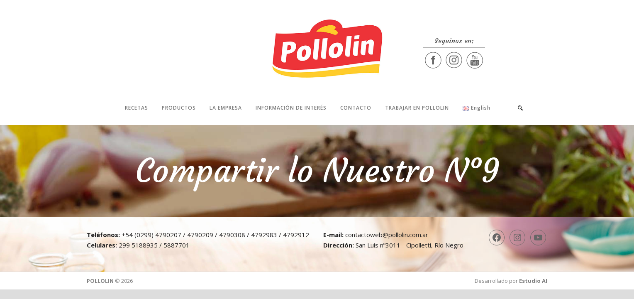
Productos (179, 107)
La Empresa (226, 107)
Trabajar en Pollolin (417, 107)
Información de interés (291, 107)
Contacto (355, 107)
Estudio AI (533, 280)
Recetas (136, 107)
